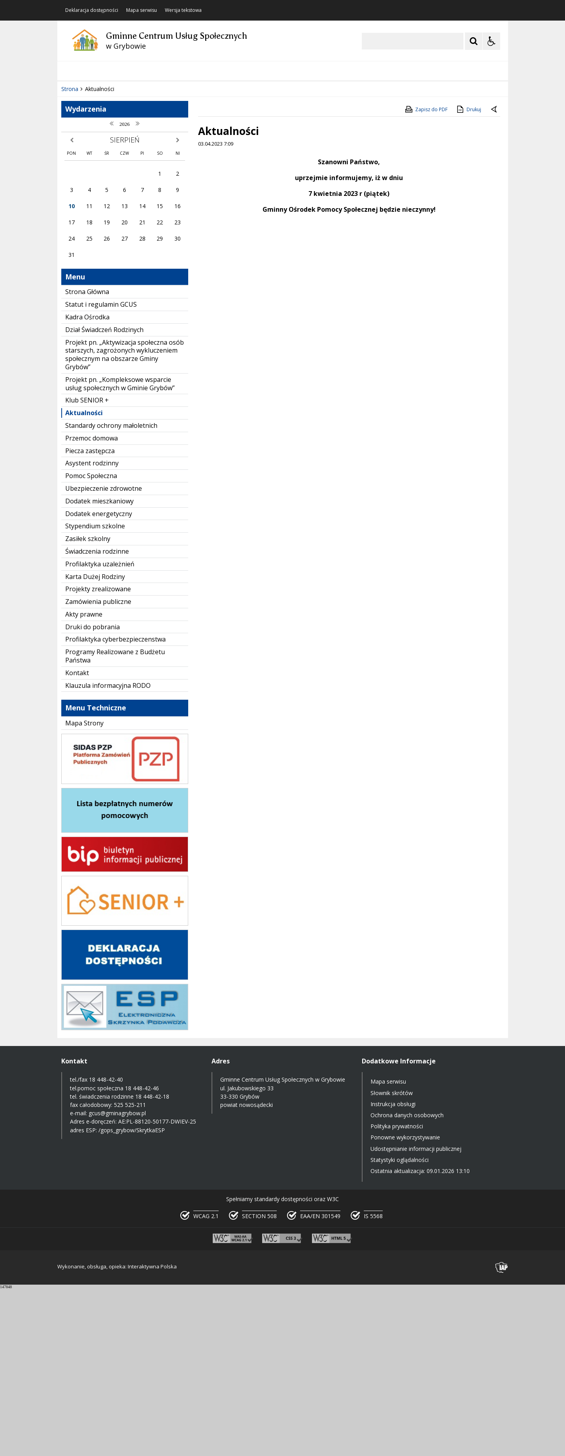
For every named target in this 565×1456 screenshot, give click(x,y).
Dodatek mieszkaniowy (99, 668)
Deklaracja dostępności (91, 10)
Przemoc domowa (91, 605)
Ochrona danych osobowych (407, 1282)
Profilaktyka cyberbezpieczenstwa (115, 806)
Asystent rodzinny (92, 630)
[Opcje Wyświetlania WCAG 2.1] (491, 41)
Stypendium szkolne (95, 693)
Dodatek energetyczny (98, 680)
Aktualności (84, 579)
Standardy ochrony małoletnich (111, 592)
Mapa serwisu (141, 10)
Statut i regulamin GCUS (101, 471)
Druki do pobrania (92, 794)
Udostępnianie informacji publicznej (415, 1315)
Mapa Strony (84, 890)
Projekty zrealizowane (98, 756)
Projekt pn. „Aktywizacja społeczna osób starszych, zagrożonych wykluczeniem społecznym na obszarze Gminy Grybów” (124, 521)
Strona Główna (87, 458)
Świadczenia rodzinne (97, 718)
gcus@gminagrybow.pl (117, 1280)
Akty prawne (83, 781)
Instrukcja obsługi (393, 1271)
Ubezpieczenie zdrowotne (103, 655)
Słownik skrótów (391, 1260)
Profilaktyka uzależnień (99, 731)
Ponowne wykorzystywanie (405, 1304)
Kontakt (77, 839)
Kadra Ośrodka (87, 484)
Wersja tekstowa (183, 10)
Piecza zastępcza (90, 617)
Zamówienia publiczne (98, 768)
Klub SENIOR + (87, 567)
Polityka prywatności (396, 1293)
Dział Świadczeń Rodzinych (104, 496)
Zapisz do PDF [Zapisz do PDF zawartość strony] (426, 276)
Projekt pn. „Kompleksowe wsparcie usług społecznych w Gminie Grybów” (120, 550)
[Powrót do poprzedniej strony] (494, 276)
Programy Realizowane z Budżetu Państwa (115, 822)
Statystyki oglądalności (399, 1327)
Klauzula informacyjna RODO (108, 852)
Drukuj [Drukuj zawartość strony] (468, 276)
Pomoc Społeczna (91, 642)
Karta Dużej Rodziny (95, 743)
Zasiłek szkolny (87, 705)
